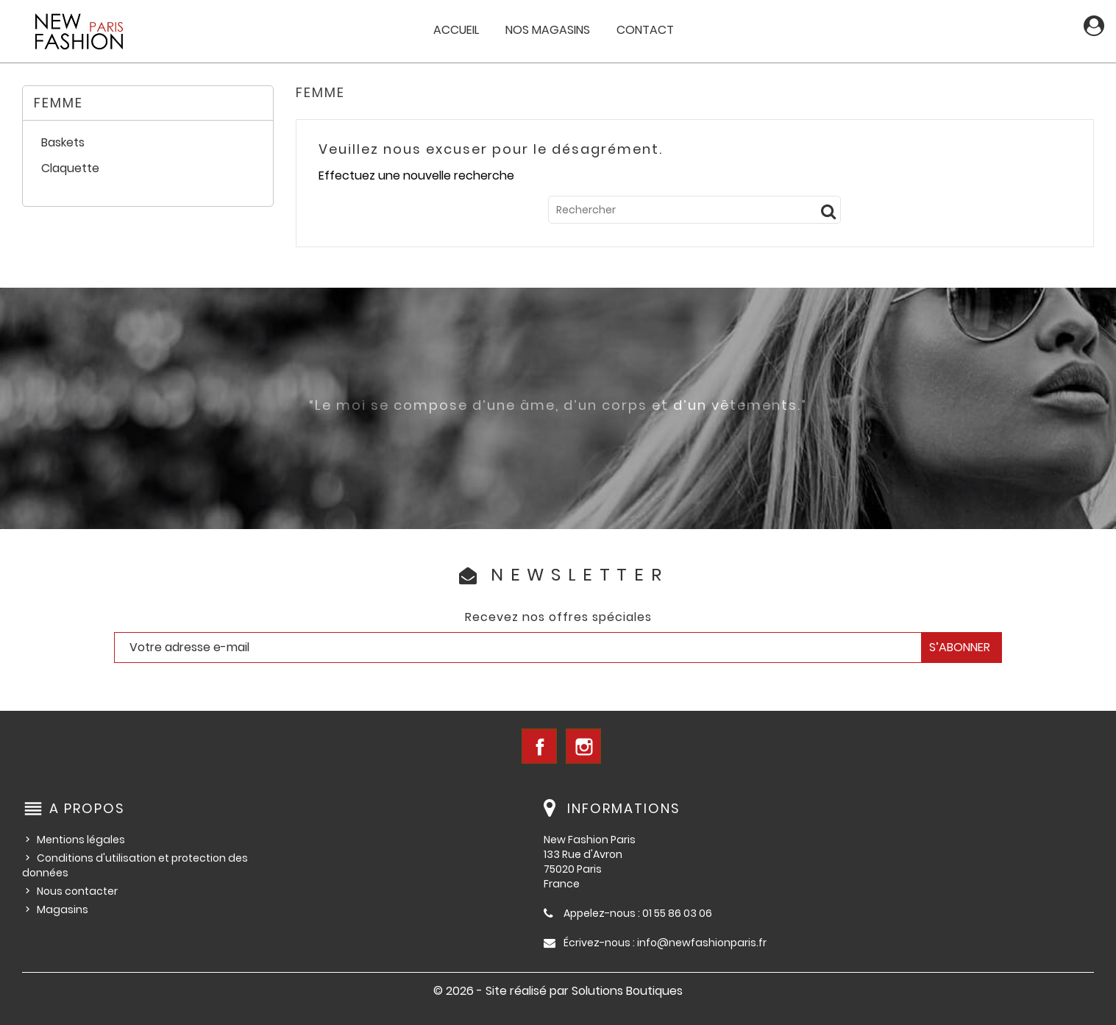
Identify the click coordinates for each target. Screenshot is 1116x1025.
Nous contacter (77, 891)
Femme (58, 102)
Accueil (456, 29)
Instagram (583, 746)
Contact (645, 29)
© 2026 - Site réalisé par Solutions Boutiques (558, 990)
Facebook (539, 746)
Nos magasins (547, 29)
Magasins (62, 909)
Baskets (63, 143)
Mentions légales (81, 839)
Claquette (70, 169)
